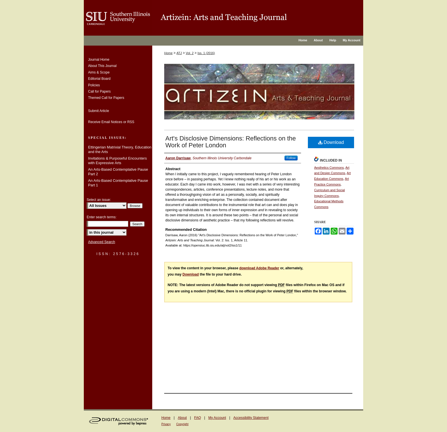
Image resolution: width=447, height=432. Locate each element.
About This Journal (102, 66)
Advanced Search (101, 242)
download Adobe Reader (259, 268)
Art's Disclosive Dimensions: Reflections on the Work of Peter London (230, 142)
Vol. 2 (190, 53)
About (182, 418)
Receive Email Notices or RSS (111, 122)
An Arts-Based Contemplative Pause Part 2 (118, 171)
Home (168, 53)
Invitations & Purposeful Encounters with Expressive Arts (117, 160)
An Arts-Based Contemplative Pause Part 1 (118, 182)
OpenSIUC (257, 18)
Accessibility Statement (251, 418)
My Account (217, 418)
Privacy (166, 424)
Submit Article (98, 111)
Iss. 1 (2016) (206, 53)
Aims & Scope (98, 72)
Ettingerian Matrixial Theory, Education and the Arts (119, 149)
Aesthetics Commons (329, 167)
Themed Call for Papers (106, 98)
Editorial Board (99, 79)
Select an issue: (99, 200)
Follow (291, 158)
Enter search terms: (102, 217)
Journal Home (98, 60)
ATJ (179, 53)
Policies (94, 85)
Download (331, 142)
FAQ (197, 418)
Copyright (182, 424)
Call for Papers (99, 91)
